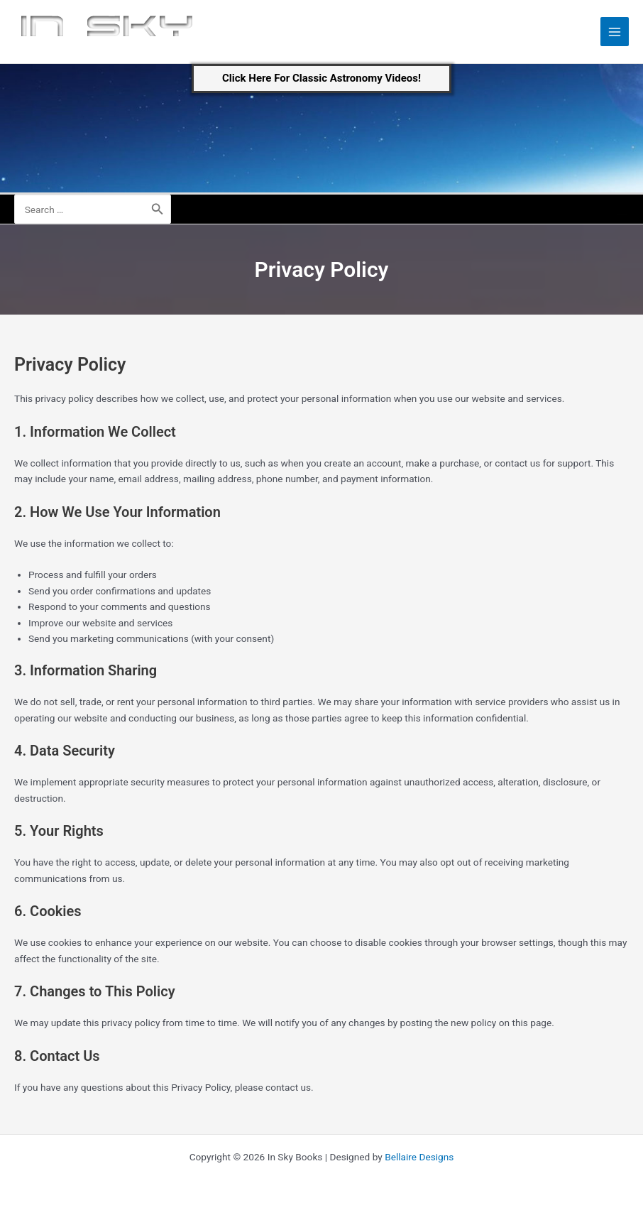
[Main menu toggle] (615, 31)
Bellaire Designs (419, 1156)
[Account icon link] (622, 209)
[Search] (157, 209)
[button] (321, 78)
